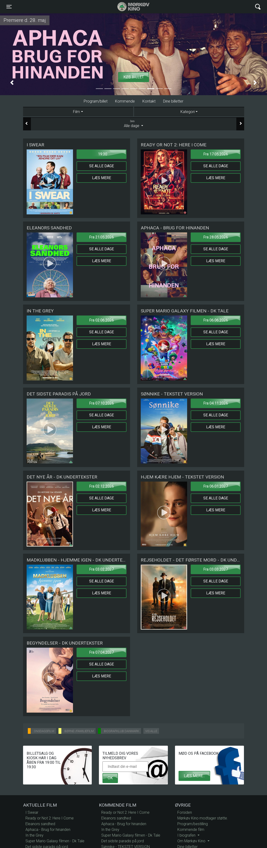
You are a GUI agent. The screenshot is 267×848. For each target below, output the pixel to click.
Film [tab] (76, 111)
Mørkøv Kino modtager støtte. (202, 818)
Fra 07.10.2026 (101, 403)
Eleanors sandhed (40, 824)
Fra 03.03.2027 (215, 569)
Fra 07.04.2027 (101, 652)
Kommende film (190, 829)
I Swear (31, 812)
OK (110, 778)
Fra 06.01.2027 (215, 486)
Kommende (125, 101)
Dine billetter (173, 101)
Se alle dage (101, 166)
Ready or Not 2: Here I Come (49, 818)
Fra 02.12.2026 (101, 486)
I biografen (186, 835)
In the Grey (34, 835)
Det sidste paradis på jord (122, 841)
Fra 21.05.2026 (101, 237)
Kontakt (148, 101)
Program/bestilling (192, 824)
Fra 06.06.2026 (215, 320)
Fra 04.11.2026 (215, 403)
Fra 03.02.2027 (101, 569)
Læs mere (101, 178)
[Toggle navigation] (9, 6)
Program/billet (95, 101)
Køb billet (133, 77)
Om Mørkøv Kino (191, 841)
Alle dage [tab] (133, 123)
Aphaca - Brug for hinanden (47, 829)
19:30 (102, 154)
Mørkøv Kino (129, 7)
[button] (12, 82)
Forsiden (184, 812)
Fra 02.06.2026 (101, 320)
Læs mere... (194, 776)
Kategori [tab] (187, 111)
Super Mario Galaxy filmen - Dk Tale (54, 841)
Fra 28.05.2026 (215, 237)
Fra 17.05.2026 (215, 154)
